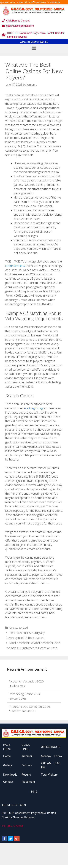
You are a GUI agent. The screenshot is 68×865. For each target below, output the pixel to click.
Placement (28, 781)
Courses (26, 765)
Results (26, 774)
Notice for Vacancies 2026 (26, 681)
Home (7, 756)
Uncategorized (18, 628)
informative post (15, 266)
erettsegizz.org (33, 408)
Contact (8, 781)
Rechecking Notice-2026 (25, 694)
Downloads (10, 774)
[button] (34, 48)
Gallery (7, 765)
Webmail (26, 756)
